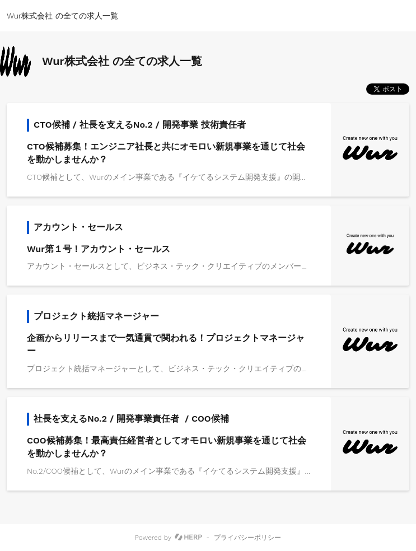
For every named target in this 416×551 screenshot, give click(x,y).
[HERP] (188, 537)
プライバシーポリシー (247, 537)
